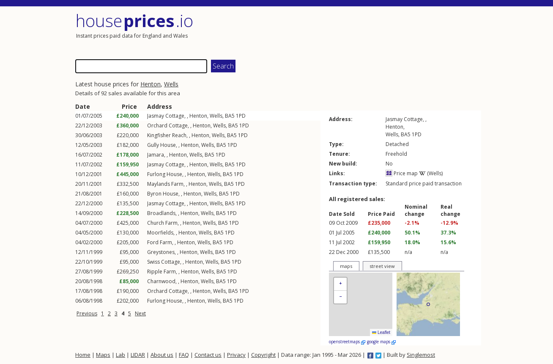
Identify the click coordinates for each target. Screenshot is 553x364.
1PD (241, 115)
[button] (340, 284)
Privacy (236, 354)
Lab (120, 354)
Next (140, 313)
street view (382, 266)
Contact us (208, 354)
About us (162, 354)
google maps (381, 342)
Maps (103, 354)
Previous (87, 313)
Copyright (263, 354)
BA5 (230, 115)
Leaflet (381, 332)
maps (346, 266)
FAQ (184, 354)
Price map (402, 173)
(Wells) (431, 173)
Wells (171, 84)
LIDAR (138, 354)
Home (82, 354)
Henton (150, 84)
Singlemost (421, 354)
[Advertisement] (379, 32)
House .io (134, 20)
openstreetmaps (347, 342)
